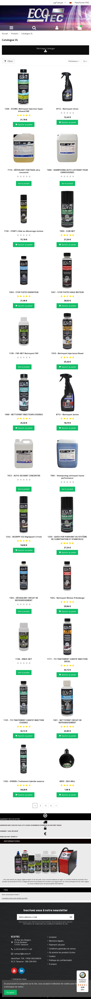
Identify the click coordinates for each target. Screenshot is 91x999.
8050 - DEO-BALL (67, 781)
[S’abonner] (71, 917)
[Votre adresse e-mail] (42, 917)
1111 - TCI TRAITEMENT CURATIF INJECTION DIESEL (67, 660)
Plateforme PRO (82, 2)
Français (60, 2)
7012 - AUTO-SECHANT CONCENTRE (23, 475)
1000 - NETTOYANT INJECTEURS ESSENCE (24, 414)
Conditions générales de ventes (62, 948)
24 (85, 61)
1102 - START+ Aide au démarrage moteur (23, 231)
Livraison (53, 937)
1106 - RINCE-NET (23, 658)
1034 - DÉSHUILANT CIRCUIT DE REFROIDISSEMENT (23, 599)
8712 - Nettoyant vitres (67, 108)
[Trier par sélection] (74, 61)
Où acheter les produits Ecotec (62, 952)
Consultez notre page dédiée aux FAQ (14, 898)
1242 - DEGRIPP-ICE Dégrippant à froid (24, 536)
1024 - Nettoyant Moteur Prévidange (67, 597)
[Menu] (86, 972)
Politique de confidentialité (60, 960)
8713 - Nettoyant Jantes (67, 414)
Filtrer (8, 61)
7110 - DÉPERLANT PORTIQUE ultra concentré (23, 171)
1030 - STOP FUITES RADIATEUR (24, 292)
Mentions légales (56, 940)
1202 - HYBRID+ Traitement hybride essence (23, 781)
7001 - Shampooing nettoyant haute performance (67, 477)
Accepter (10, 992)
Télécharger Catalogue (45, 48)
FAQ (6, 890)
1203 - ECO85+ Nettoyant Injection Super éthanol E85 (24, 110)
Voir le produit (24, 183)
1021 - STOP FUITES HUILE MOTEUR (67, 292)
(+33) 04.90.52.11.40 (23, 949)
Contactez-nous (19, 979)
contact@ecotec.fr (22, 953)
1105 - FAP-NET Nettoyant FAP (23, 353)
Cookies (52, 956)
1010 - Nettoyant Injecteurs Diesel (67, 353)
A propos (53, 964)
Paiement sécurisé (57, 944)
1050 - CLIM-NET (67, 231)
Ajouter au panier (24, 124)
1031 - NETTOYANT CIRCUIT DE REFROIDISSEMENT (67, 721)
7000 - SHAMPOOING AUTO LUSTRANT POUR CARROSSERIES (67, 171)
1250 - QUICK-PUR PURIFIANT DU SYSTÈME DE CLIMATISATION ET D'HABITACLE (67, 538)
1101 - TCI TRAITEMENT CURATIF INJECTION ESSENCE (24, 721)
